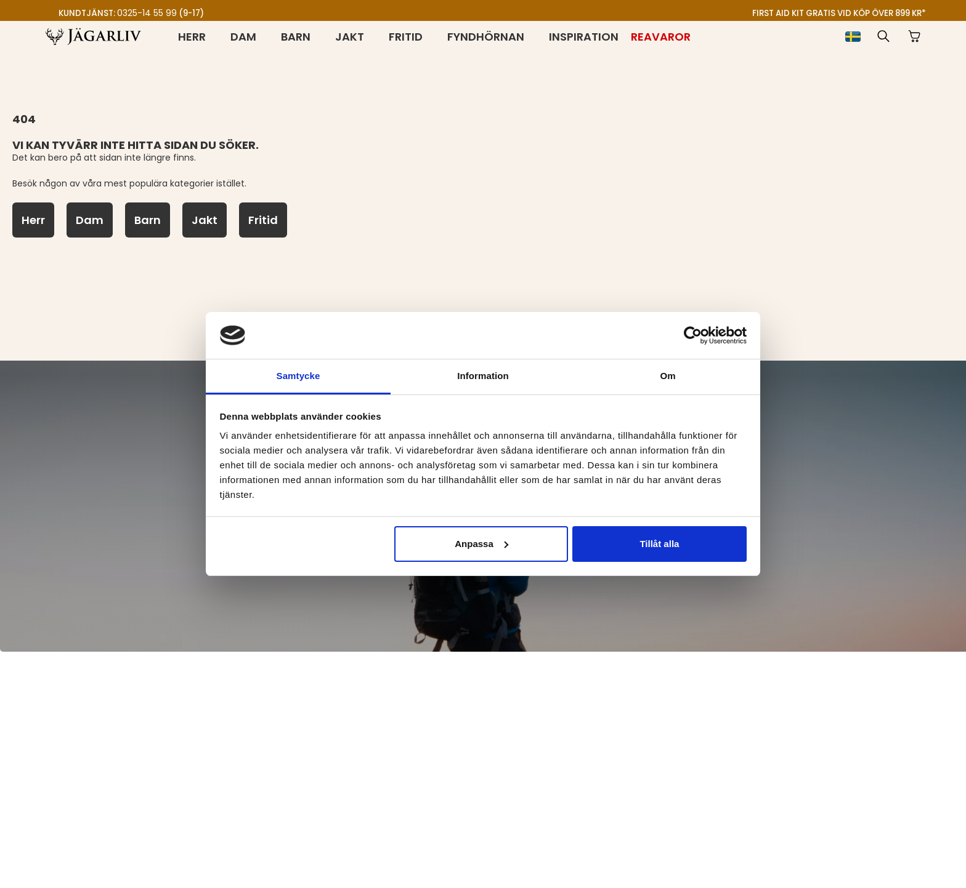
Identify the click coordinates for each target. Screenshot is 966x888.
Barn (295, 36)
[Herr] (33, 220)
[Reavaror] (661, 37)
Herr (192, 36)
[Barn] (147, 220)
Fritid (406, 36)
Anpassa (481, 543)
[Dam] (90, 220)
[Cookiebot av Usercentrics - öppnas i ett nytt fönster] (693, 335)
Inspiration (584, 36)
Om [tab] (667, 375)
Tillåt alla (659, 543)
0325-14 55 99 (147, 13)
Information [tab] (483, 375)
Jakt (349, 36)
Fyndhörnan (485, 36)
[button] (883, 36)
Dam (243, 36)
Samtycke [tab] (298, 375)
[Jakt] (204, 220)
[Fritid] (263, 220)
